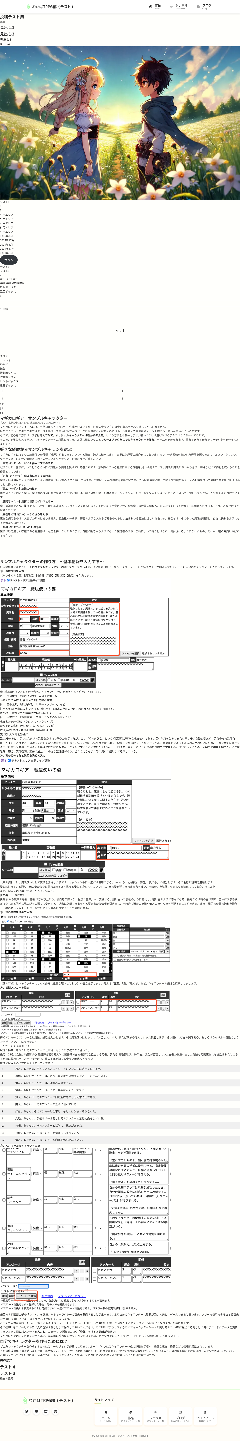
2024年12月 (7, 240)
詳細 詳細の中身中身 (12, 283)
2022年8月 (6, 253)
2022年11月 (7, 249)
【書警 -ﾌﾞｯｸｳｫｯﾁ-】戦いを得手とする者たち (26, 463)
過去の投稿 (6, 1378)
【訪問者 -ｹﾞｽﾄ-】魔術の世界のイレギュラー (26, 501)
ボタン (8, 260)
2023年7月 (6, 244)
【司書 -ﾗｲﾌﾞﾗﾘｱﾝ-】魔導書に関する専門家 (25, 476)
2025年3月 (6, 236)
